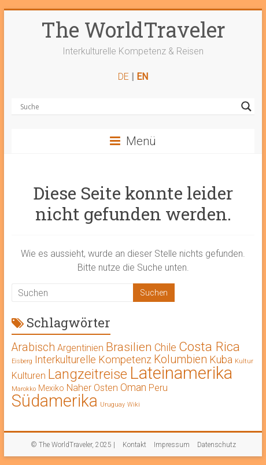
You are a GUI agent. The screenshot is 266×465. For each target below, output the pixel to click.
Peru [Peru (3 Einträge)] (158, 387)
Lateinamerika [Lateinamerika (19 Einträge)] (181, 373)
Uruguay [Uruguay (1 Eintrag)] (112, 404)
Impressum (172, 445)
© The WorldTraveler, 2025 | (73, 445)
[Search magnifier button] (246, 106)
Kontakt (134, 445)
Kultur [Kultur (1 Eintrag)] (244, 361)
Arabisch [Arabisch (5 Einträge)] (33, 347)
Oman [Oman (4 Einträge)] (133, 387)
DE (123, 76)
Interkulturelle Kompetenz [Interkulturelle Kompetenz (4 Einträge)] (93, 359)
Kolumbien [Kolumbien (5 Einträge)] (180, 359)
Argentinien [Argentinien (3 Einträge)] (80, 347)
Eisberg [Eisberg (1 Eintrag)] (22, 361)
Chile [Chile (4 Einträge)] (165, 347)
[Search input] (127, 106)
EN (142, 76)
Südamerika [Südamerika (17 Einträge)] (55, 401)
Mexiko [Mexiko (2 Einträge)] (51, 388)
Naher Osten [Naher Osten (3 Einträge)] (92, 387)
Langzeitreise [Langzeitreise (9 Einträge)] (87, 374)
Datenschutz (216, 445)
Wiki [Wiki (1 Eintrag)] (133, 404)
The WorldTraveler (133, 29)
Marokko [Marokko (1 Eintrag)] (24, 389)
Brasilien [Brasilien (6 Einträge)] (129, 347)
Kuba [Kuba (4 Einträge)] (220, 359)
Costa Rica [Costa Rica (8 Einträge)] (209, 347)
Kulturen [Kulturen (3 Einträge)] (29, 375)
